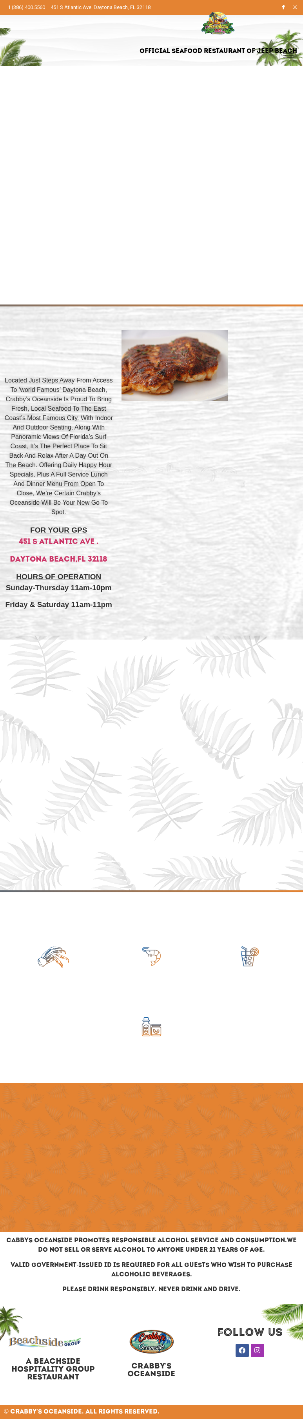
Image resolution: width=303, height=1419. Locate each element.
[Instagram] (295, 7)
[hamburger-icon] (288, 55)
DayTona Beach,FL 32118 (58, 560)
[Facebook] (283, 7)
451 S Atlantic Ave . (58, 542)
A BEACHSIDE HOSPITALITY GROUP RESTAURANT (53, 1369)
